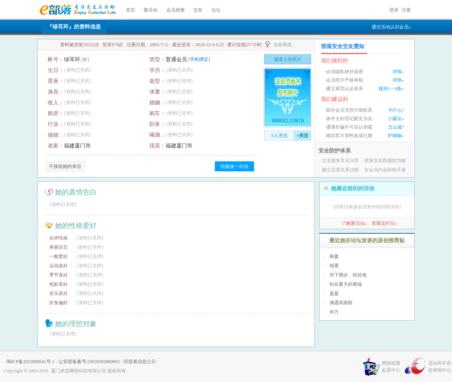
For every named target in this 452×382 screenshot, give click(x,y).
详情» (398, 71)
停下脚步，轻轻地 (348, 275)
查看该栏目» (384, 223)
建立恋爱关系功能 (340, 170)
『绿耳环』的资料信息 (74, 27)
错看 (334, 265)
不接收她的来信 (65, 166)
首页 (130, 10)
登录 (393, 10)
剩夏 (334, 256)
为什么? (396, 110)
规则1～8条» (391, 88)
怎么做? (396, 127)
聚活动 (150, 10)
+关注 (303, 135)
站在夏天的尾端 (346, 284)
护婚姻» (396, 135)
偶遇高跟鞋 (341, 302)
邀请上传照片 (287, 59)
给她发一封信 (234, 166)
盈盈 (334, 293)
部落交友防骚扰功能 (385, 160)
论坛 (216, 10)
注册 (406, 10)
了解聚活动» (354, 223)
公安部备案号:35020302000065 (89, 361)
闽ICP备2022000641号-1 (31, 361)
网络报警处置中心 (391, 366)
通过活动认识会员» (391, 27)
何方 (334, 312)
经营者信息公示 (140, 361)
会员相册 (175, 10)
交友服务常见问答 (340, 160)
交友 (198, 10)
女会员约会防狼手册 (385, 170)
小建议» (396, 118)
